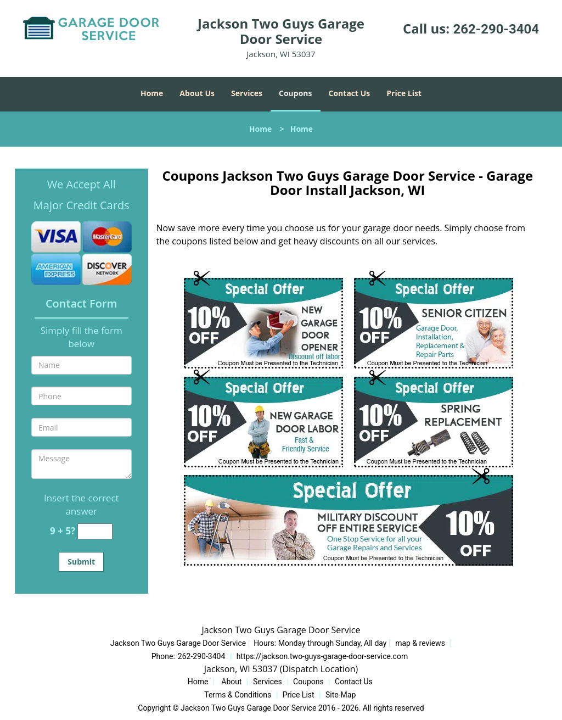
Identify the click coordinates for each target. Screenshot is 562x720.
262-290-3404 (496, 29)
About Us (197, 93)
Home (151, 93)
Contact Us (349, 93)
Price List (404, 93)
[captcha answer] (95, 531)
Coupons (295, 93)
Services (246, 93)
